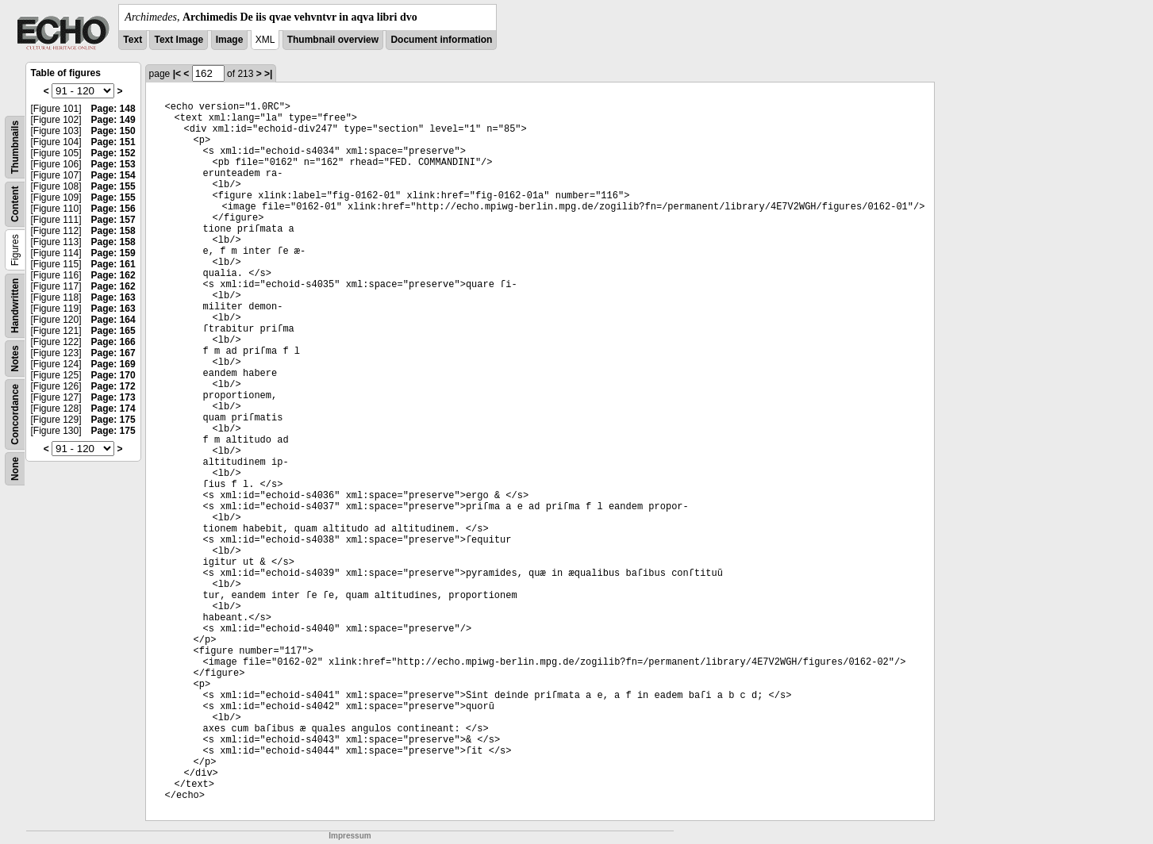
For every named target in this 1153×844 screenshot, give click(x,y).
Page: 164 (113, 319)
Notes (15, 358)
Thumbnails (15, 147)
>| (268, 73)
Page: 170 (113, 375)
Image (230, 39)
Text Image (178, 39)
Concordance (15, 414)
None (15, 469)
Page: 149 (113, 119)
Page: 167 (113, 353)
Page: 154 (113, 175)
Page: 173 (113, 397)
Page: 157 (113, 219)
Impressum (350, 835)
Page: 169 (113, 364)
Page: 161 (113, 264)
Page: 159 (113, 253)
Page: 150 (113, 130)
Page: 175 (113, 419)
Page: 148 (113, 108)
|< (177, 73)
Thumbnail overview (333, 39)
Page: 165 (113, 330)
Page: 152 (113, 153)
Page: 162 (113, 275)
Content (15, 204)
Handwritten (15, 305)
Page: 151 (113, 142)
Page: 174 (113, 408)
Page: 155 (113, 186)
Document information (441, 39)
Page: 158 (113, 230)
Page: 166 (113, 341)
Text (132, 39)
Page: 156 (113, 208)
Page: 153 (113, 164)
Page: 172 (113, 386)
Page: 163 (113, 297)
